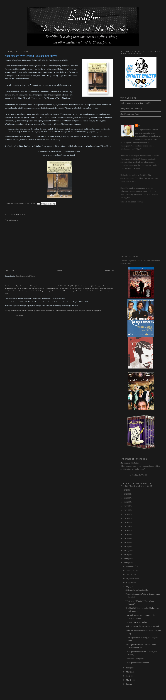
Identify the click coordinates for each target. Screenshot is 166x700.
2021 (126, 510)
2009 (126, 558)
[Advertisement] (59, 245)
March (129, 680)
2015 (126, 534)
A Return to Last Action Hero (137, 590)
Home (59, 270)
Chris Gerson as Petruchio (136, 622)
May (128, 672)
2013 (126, 542)
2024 (126, 498)
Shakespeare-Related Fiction (137, 662)
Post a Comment (11, 220)
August (129, 582)
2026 (126, 490)
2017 (126, 526)
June (128, 668)
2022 (126, 506)
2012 (126, 546)
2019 (126, 518)
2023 (126, 502)
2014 (126, 538)
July (128, 586)
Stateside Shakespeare (135, 658)
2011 (126, 550)
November (130, 570)
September (130, 578)
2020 (126, 514)
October (129, 574)
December (130, 566)
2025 (126, 494)
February (130, 684)
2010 (126, 554)
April (128, 676)
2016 (126, 530)
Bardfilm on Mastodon (129, 463)
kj (139, 125)
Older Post (109, 270)
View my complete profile (131, 202)
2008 (126, 562)
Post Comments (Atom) (25, 276)
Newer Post (9, 270)
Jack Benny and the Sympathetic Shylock (142, 626)
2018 (126, 522)
